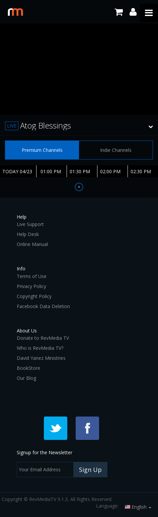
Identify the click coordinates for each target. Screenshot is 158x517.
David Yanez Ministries (41, 358)
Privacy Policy (31, 286)
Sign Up (90, 470)
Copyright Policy (34, 296)
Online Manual (32, 244)
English (138, 507)
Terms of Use (32, 276)
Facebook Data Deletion (43, 306)
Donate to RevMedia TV (43, 338)
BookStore (28, 368)
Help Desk (28, 234)
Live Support (30, 224)
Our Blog (26, 378)
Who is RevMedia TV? (40, 348)
